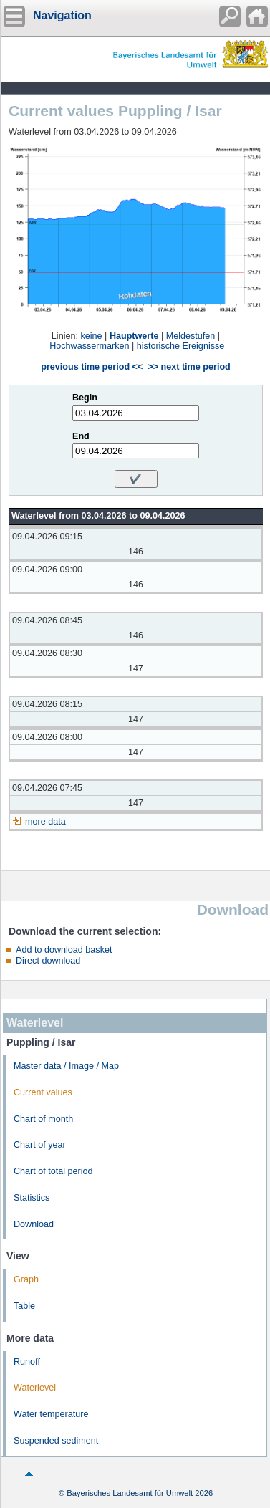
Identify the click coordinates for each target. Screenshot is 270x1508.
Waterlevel (35, 1388)
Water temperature (51, 1414)
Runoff (27, 1362)
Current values (43, 1092)
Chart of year (40, 1145)
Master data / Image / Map (66, 1066)
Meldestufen (191, 336)
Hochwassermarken (89, 346)
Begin (84, 398)
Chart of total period (53, 1171)
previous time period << (92, 367)
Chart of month (43, 1119)
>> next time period (189, 367)
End (81, 436)
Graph (26, 1279)
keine (91, 336)
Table (24, 1306)
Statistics (31, 1198)
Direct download (48, 961)
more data (45, 822)
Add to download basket (64, 950)
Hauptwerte (134, 336)
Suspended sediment (56, 1441)
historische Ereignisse (181, 346)
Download (34, 1224)
